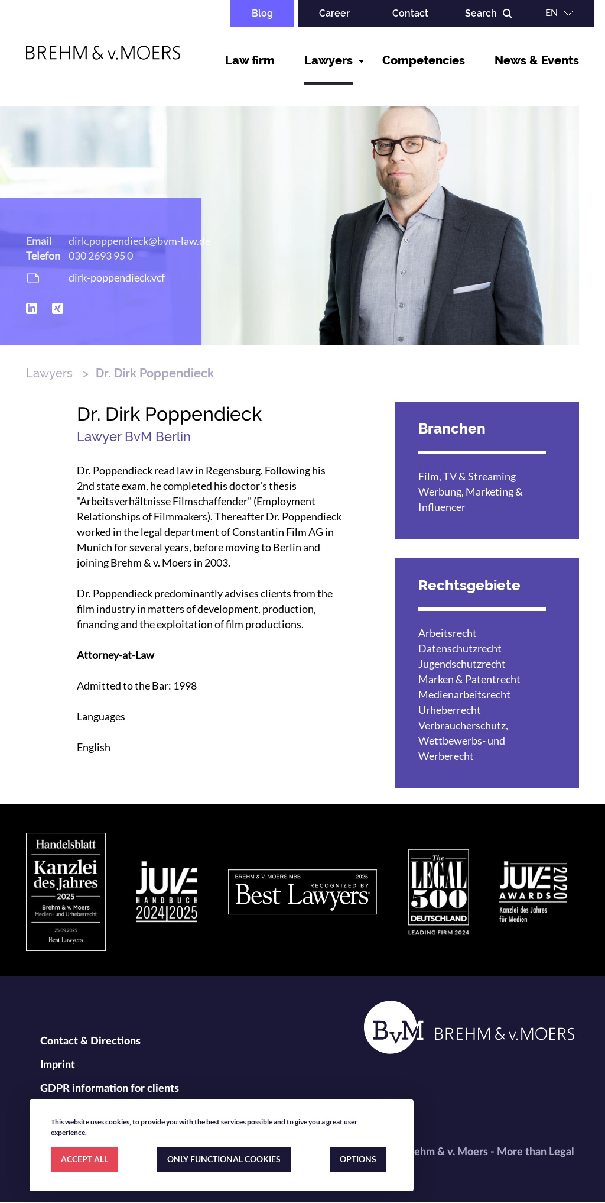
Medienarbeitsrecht (464, 694)
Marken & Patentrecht (469, 678)
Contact (410, 13)
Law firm (250, 60)
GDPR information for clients (109, 1089)
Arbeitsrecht (447, 632)
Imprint (57, 1065)
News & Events (537, 60)
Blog (262, 13)
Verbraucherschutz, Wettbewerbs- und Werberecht (463, 740)
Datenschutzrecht (460, 648)
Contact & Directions (90, 1041)
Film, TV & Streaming (467, 476)
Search (481, 13)
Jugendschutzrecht (462, 663)
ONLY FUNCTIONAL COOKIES (224, 1159)
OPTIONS (358, 1159)
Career (334, 13)
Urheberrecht (449, 709)
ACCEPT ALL (84, 1159)
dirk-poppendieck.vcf (117, 277)
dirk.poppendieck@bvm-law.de (139, 240)
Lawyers (328, 60)
